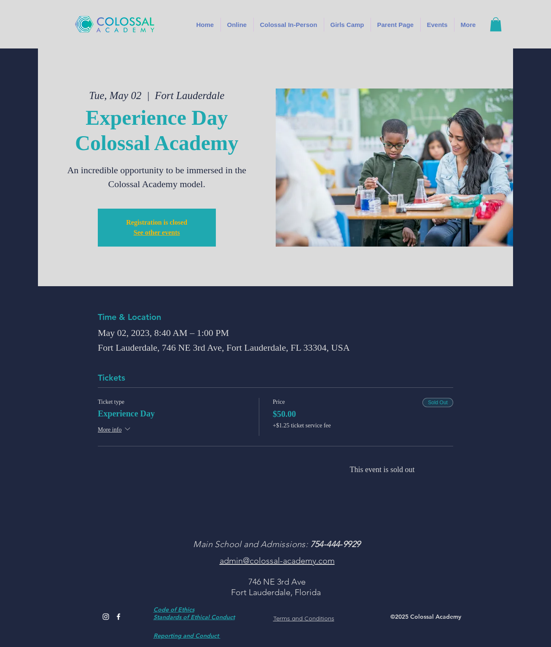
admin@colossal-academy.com (277, 561)
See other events (157, 232)
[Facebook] (118, 616)
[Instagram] (106, 616)
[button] (289, 25)
